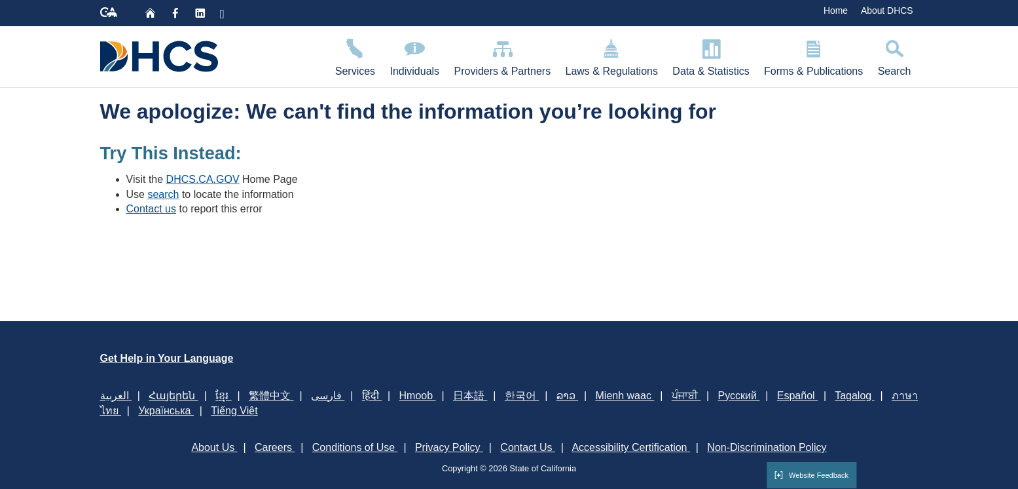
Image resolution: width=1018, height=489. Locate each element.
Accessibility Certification (631, 447)
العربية (116, 395)
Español (797, 395)
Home (836, 10)
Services (355, 55)
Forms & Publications (814, 55)
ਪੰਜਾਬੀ (686, 395)
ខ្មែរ (223, 395)
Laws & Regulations (611, 55)
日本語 (470, 395)
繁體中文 (271, 395)
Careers (275, 447)
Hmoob (417, 395)
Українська (166, 410)
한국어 (522, 395)
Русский (739, 395)
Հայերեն (173, 395)
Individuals (414, 55)
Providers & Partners (502, 55)
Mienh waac (625, 395)
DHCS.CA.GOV (203, 179)
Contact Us (527, 447)
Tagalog (855, 395)
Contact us (151, 208)
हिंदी (372, 395)
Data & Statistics (711, 55)
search (163, 194)
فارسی (327, 395)
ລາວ (567, 395)
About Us (214, 447)
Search (894, 55)
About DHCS (887, 10)
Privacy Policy (449, 447)
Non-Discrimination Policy (766, 447)
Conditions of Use (355, 447)
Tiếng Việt (234, 410)
